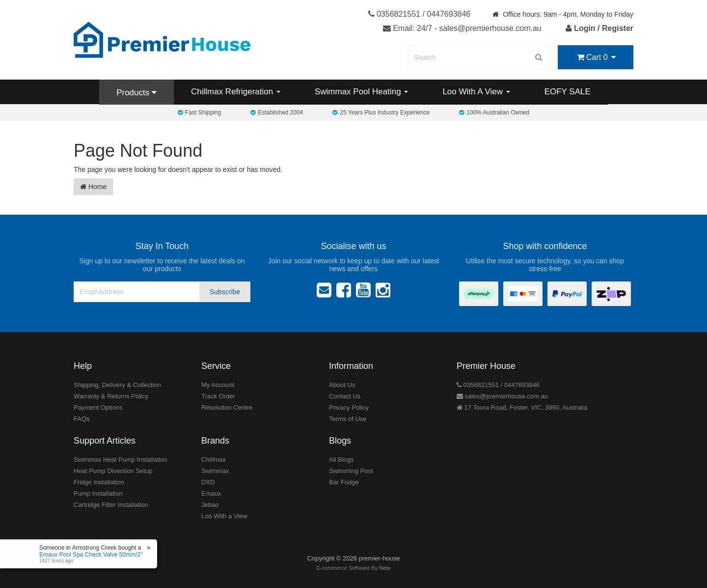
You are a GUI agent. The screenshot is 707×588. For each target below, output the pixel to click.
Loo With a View (224, 516)
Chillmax (213, 459)
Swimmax (215, 471)
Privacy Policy (349, 407)
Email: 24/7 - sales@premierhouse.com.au (462, 28)
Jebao (209, 504)
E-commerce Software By (353, 568)
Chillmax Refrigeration (235, 91)
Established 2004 (276, 112)
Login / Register (599, 28)
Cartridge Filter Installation (111, 504)
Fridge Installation (99, 482)
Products (136, 92)
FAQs (82, 418)
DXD (208, 482)
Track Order (218, 396)
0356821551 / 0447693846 (419, 14)
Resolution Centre (226, 407)
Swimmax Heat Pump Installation (120, 459)
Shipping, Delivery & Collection (117, 385)
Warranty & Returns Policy (111, 396)
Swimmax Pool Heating (361, 91)
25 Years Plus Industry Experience (381, 112)
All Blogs (341, 459)
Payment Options (98, 407)
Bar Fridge (344, 482)
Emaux (211, 493)
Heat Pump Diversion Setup (113, 471)
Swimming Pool (351, 471)
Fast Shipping (199, 112)
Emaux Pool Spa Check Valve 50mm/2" (90, 554)
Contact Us (344, 396)
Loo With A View (476, 91)
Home (93, 187)
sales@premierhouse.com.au (502, 396)
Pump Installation (98, 493)
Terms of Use (348, 418)
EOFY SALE (567, 91)
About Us (342, 385)
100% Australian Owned (494, 112)
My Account (217, 385)
